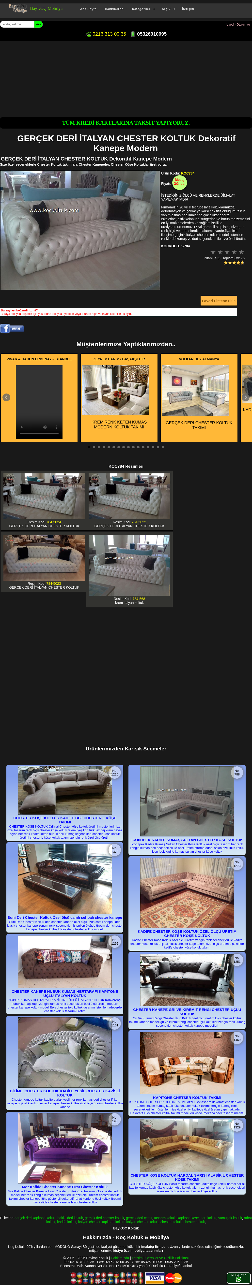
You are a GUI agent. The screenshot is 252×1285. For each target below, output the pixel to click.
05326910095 (148, 34)
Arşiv (166, 9)
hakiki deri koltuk (70, 1218)
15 (158, 447)
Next (246, 397)
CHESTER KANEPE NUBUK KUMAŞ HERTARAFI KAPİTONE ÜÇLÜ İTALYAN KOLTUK (65, 993)
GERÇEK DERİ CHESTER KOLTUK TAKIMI (197, 397)
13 (148, 447)
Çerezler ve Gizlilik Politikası (167, 1258)
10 (133, 447)
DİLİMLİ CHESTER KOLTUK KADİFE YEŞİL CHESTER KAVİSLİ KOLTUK (65, 1093)
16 (163, 447)
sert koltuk (209, 1218)
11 (138, 447)
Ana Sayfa (88, 9)
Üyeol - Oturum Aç (238, 24)
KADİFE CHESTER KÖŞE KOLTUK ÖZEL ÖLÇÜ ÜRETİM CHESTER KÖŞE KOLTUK (187, 933)
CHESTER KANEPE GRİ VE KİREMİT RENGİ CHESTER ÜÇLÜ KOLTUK (187, 1012)
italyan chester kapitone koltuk (101, 1222)
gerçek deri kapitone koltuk (35, 1218)
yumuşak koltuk (230, 1218)
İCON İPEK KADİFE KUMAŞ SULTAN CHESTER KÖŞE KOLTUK (187, 840)
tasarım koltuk (164, 1218)
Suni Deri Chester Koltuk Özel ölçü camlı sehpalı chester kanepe (65, 917)
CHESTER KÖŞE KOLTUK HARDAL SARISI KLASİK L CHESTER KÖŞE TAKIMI (187, 1177)
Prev (6, 397)
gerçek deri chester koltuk (104, 1218)
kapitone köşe (188, 1218)
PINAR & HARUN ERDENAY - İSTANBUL (39, 359)
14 (153, 447)
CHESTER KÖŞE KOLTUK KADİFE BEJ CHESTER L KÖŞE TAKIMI (64, 820)
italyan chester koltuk (142, 1222)
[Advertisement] (126, 78)
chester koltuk (171, 1222)
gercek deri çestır (139, 1218)
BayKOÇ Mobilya (46, 8)
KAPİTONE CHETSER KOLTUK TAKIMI (187, 1097)
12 (143, 447)
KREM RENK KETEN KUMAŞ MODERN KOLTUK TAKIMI (115, 397)
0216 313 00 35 (105, 34)
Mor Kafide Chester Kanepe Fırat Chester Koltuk (65, 1187)
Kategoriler (141, 9)
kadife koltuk (66, 1222)
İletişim (188, 9)
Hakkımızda (114, 9)
